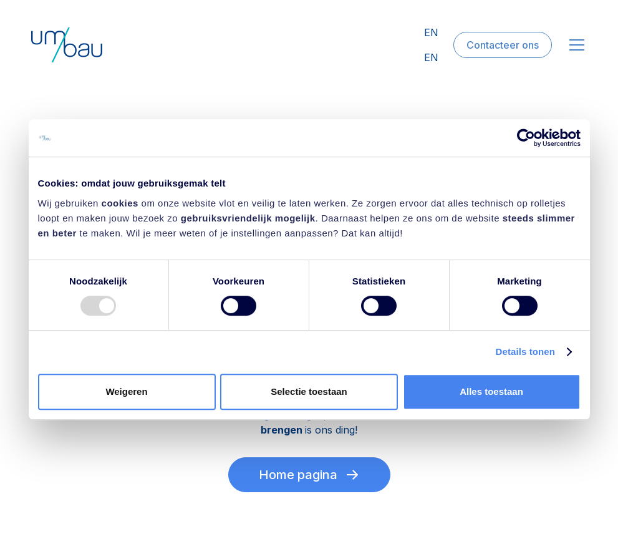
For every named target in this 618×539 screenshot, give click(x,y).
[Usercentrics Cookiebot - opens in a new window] (526, 138)
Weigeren (126, 391)
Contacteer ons (502, 45)
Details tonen (525, 351)
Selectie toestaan (309, 391)
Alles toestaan (491, 391)
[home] (66, 44)
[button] (574, 45)
